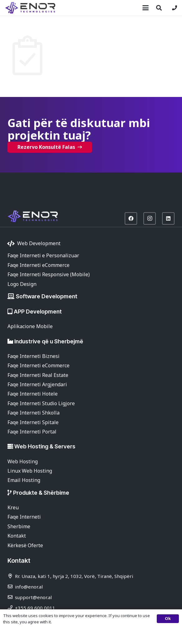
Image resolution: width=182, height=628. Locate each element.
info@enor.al (29, 587)
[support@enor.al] (11, 597)
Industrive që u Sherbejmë (48, 341)
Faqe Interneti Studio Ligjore (41, 403)
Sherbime (18, 526)
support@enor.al (33, 597)
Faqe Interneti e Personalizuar (43, 255)
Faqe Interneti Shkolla (33, 412)
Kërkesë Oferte (25, 545)
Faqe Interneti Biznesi (33, 356)
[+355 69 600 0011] (11, 607)
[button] (145, 8)
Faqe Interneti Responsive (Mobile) (48, 274)
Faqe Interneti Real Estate (37, 375)
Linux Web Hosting (29, 470)
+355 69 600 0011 (35, 608)
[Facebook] (131, 218)
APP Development (38, 311)
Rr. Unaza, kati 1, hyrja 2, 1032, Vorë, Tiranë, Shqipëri (74, 576)
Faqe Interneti (24, 516)
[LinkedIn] (168, 218)
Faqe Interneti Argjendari (37, 384)
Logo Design (21, 284)
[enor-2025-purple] (30, 8)
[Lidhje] (174, 7)
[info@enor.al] (11, 586)
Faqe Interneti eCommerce (38, 265)
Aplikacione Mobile (30, 326)
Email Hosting (23, 480)
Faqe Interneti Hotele (32, 393)
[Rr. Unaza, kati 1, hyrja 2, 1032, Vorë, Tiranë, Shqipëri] (11, 576)
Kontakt (16, 535)
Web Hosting (22, 461)
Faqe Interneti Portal (31, 431)
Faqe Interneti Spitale (33, 422)
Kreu (13, 507)
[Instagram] (149, 218)
